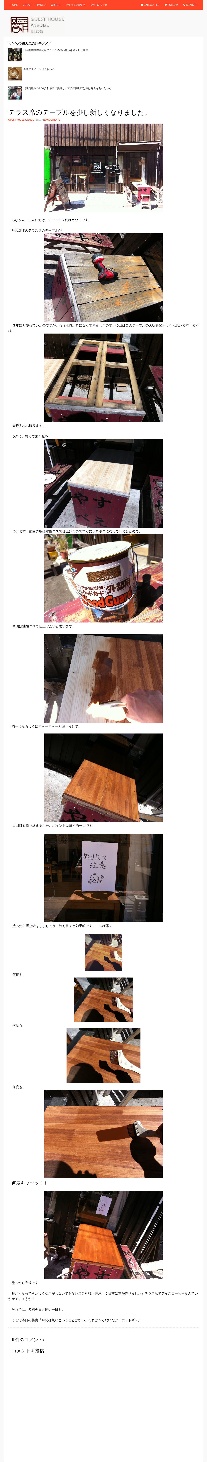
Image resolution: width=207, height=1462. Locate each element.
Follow (171, 5)
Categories (150, 5)
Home (14, 5)
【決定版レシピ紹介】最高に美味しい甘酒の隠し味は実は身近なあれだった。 (68, 88)
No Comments (51, 120)
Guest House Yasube (21, 120)
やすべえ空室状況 (75, 5)
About (27, 5)
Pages (41, 5)
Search (189, 5)
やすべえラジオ (99, 5)
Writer (55, 5)
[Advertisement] (75, 105)
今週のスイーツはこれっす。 (40, 69)
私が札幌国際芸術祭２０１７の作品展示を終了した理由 (55, 50)
